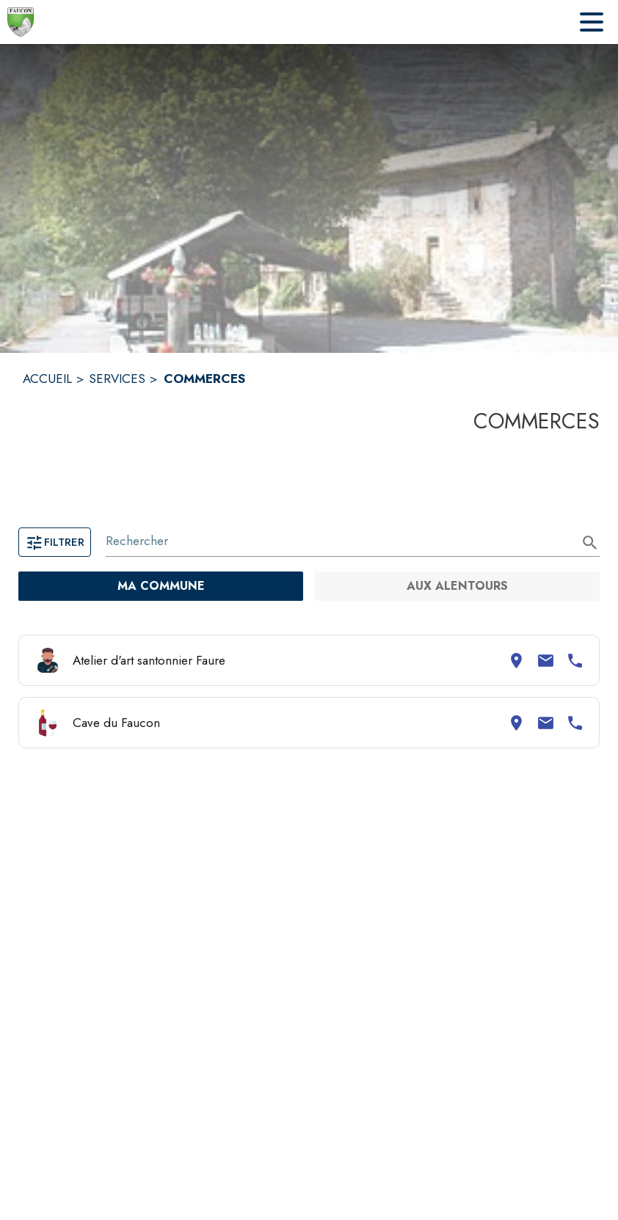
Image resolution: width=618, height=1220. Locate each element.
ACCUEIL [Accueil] (47, 378)
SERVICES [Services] (117, 378)
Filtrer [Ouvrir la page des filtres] (54, 542)
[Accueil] (20, 22)
